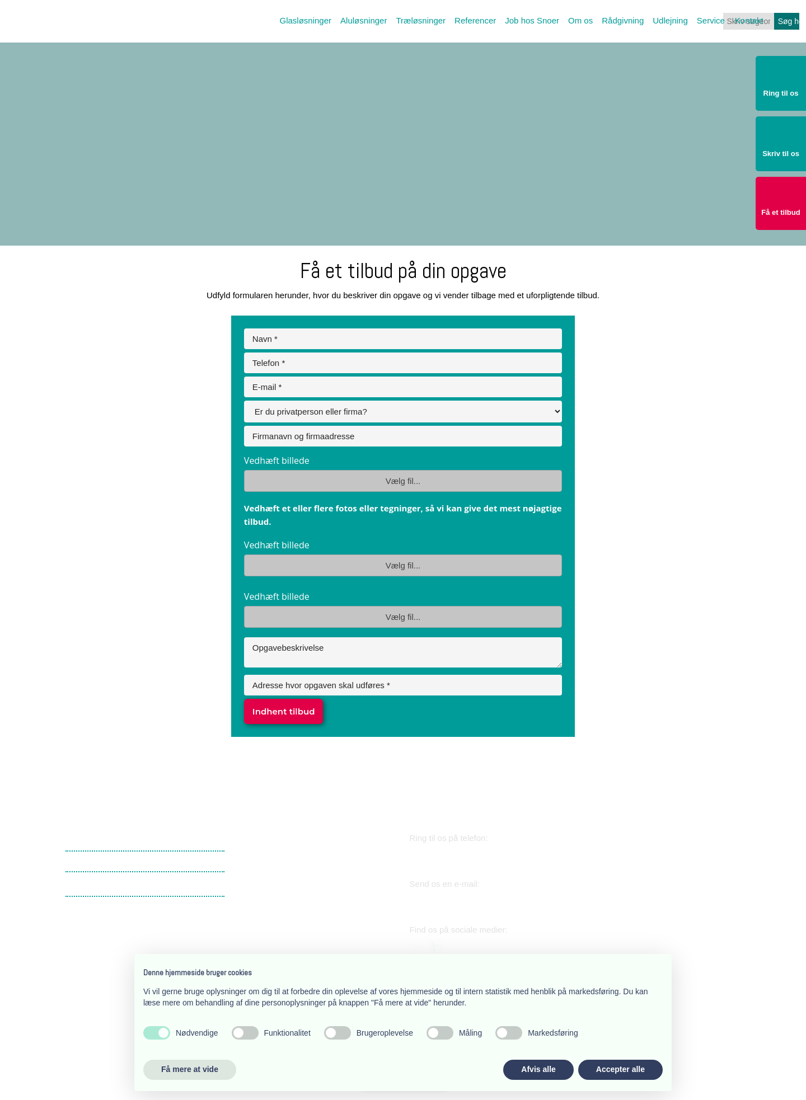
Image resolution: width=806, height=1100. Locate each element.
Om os (580, 20)
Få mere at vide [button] (189, 1069)
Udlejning (670, 20)
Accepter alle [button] (620, 1069)
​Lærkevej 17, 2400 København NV (301, 861)
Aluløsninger (363, 20)
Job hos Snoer (532, 20)
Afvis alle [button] (538, 1069)
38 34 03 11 (447, 855)
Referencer (475, 20)
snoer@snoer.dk (460, 901)
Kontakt (749, 20)
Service (711, 20)
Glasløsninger (306, 20)
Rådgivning (623, 20)
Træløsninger (421, 20)
